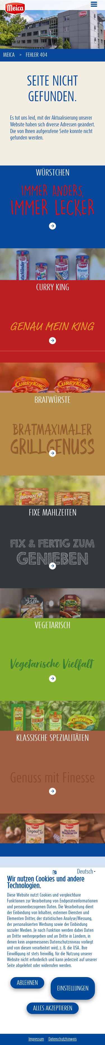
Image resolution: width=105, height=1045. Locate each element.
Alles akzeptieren (52, 1008)
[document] (52, 926)
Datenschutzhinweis (62, 1039)
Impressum (36, 1039)
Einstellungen (72, 988)
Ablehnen (27, 983)
